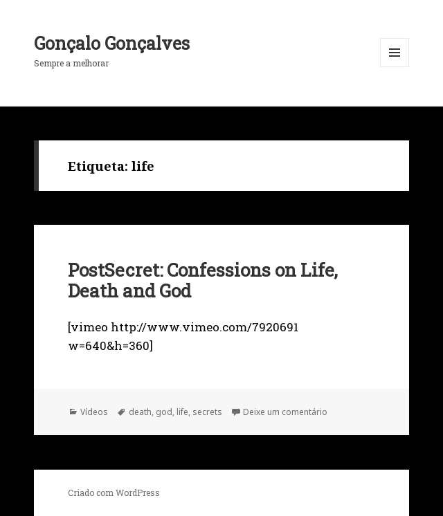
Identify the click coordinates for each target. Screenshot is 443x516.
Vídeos (94, 412)
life (182, 412)
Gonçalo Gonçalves (112, 43)
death (140, 412)
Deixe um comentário (285, 412)
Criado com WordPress (114, 492)
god (164, 412)
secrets (207, 412)
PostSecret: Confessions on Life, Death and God (203, 280)
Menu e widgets (395, 66)
